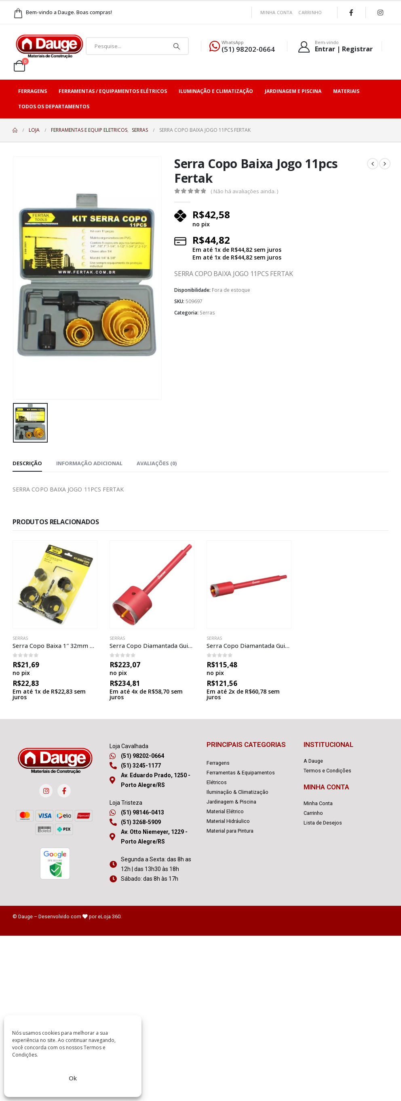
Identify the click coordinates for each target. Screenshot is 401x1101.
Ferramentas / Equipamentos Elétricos (113, 91)
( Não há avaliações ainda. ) (244, 191)
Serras (207, 312)
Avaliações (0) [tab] (157, 463)
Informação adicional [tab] (89, 463)
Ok (73, 1078)
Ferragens (32, 91)
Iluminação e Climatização (216, 91)
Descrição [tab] (27, 463)
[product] (55, 584)
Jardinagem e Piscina (293, 91)
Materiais (346, 91)
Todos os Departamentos (53, 106)
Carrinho (310, 12)
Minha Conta (276, 12)
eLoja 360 (109, 916)
